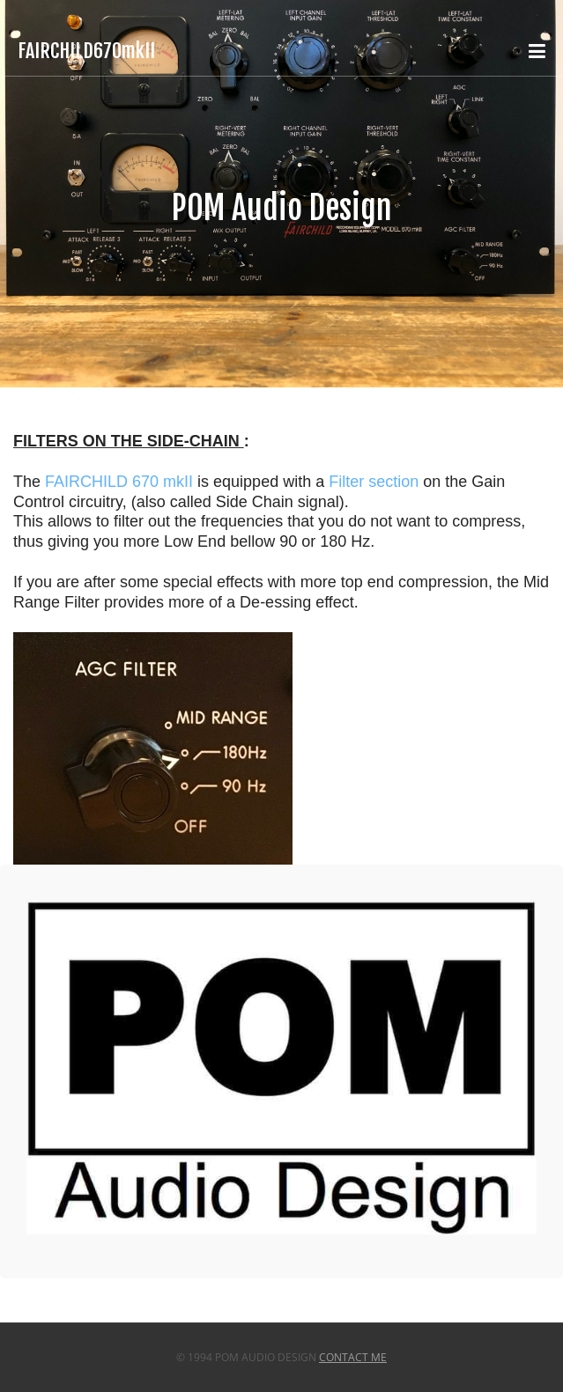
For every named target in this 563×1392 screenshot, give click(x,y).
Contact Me (353, 1357)
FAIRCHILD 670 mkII (119, 481)
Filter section (374, 481)
